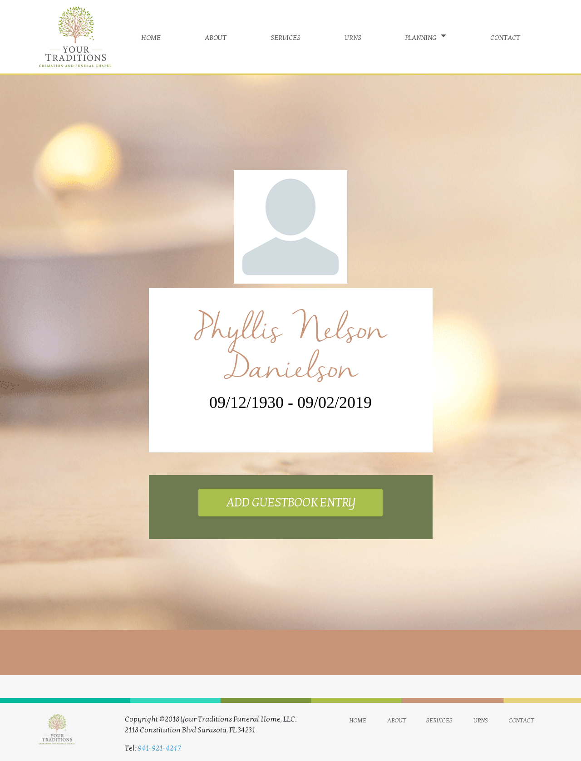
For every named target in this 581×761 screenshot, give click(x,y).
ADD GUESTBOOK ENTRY (290, 503)
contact (505, 37)
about (215, 37)
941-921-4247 (159, 748)
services (285, 37)
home (151, 37)
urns (353, 37)
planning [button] (421, 37)
